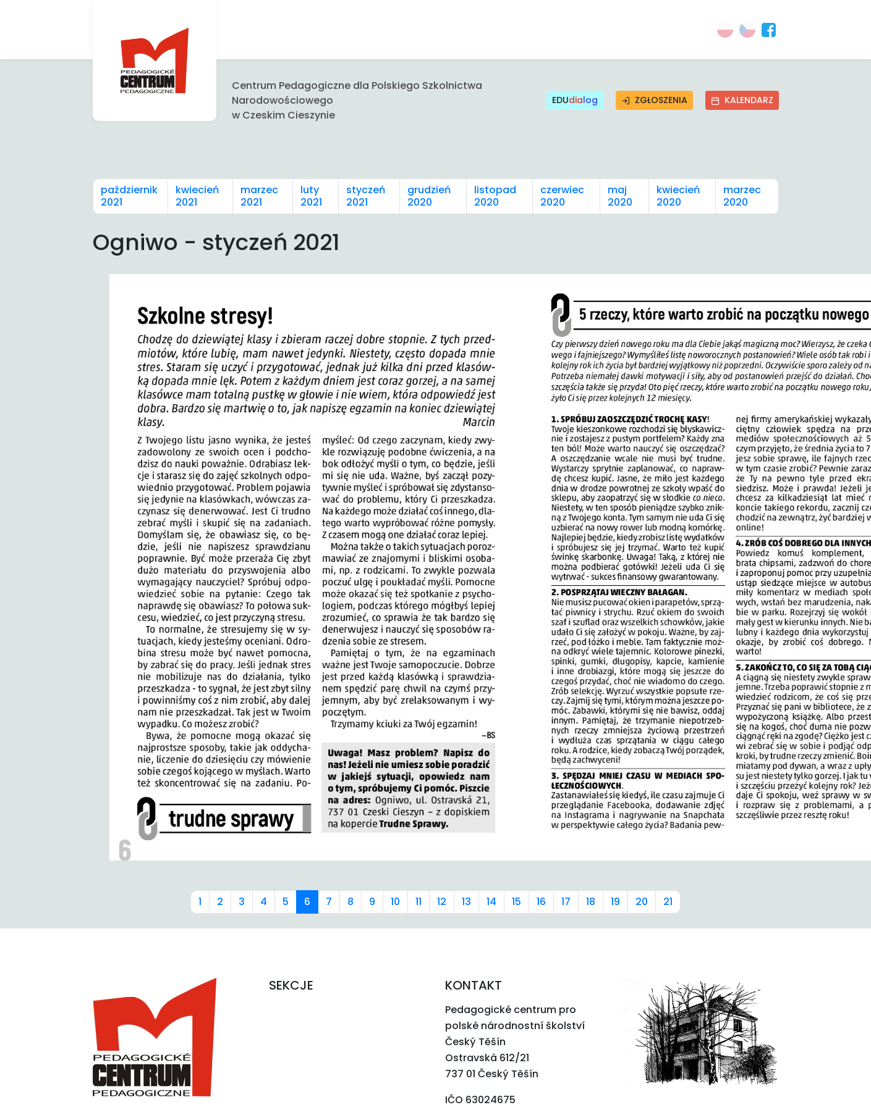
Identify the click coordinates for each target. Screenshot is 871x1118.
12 (441, 902)
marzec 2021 (259, 196)
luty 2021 (311, 196)
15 (516, 902)
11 (418, 902)
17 (566, 902)
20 (641, 902)
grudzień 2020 (429, 196)
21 (668, 902)
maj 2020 (620, 196)
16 (541, 902)
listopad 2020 (495, 196)
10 (395, 902)
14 (491, 902)
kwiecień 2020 (678, 196)
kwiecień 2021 (197, 196)
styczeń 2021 (365, 196)
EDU (575, 100)
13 (466, 902)
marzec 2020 (742, 196)
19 (615, 902)
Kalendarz (742, 100)
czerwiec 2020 (562, 196)
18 (590, 902)
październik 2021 (129, 196)
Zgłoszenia (654, 100)
